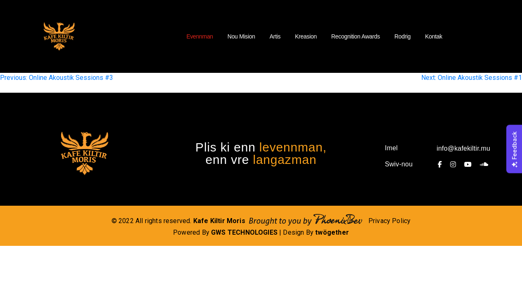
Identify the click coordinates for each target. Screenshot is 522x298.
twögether (332, 232)
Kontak (433, 36)
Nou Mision (241, 36)
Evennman (199, 36)
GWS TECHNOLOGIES (244, 232)
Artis (275, 36)
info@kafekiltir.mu (463, 148)
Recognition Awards (355, 36)
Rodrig (402, 36)
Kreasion (306, 36)
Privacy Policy (389, 221)
